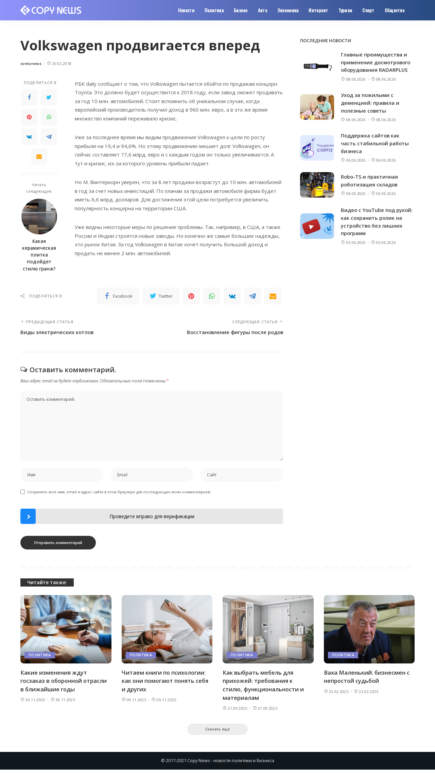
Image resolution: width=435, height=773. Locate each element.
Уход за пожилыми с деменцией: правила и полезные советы (370, 102)
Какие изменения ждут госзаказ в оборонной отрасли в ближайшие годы (65, 683)
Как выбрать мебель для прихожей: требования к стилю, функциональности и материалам (264, 687)
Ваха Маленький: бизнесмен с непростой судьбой (368, 679)
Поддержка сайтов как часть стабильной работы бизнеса (375, 142)
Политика (40, 657)
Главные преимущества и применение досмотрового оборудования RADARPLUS (377, 62)
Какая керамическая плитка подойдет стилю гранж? (39, 255)
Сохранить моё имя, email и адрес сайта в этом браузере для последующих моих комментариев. (119, 494)
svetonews (30, 63)
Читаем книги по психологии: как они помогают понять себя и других (166, 683)
